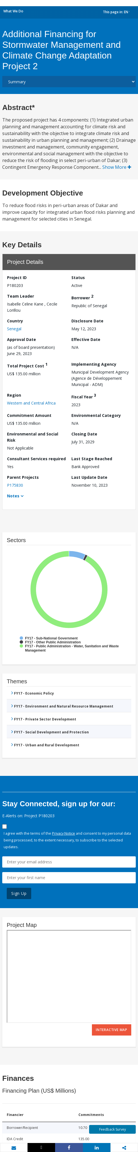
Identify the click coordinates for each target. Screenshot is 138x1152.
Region (14, 395)
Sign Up (19, 893)
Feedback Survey (112, 1129)
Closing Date (84, 434)
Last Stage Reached (91, 458)
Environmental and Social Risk (32, 437)
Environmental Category (96, 415)
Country (15, 321)
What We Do (13, 11)
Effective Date (85, 339)
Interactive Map (111, 1029)
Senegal (14, 328)
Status (78, 277)
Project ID (17, 277)
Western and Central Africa (31, 403)
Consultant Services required (36, 458)
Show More (116, 167)
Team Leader (20, 296)
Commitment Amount (29, 415)
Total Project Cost (27, 365)
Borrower (82, 296)
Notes (13, 495)
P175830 (15, 485)
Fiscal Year (83, 395)
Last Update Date (89, 477)
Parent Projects (23, 477)
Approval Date (21, 339)
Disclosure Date (87, 321)
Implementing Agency (93, 364)
